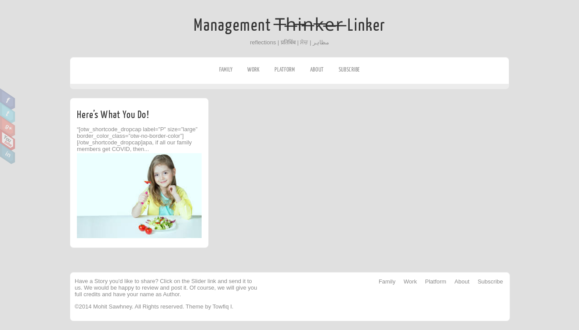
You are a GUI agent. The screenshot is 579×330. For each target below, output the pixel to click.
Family (225, 69)
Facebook (7, 99)
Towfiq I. (223, 306)
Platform (285, 69)
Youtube (7, 140)
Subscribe (349, 69)
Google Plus (7, 126)
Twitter (7, 113)
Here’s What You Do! (113, 114)
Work (253, 69)
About (317, 69)
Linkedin (7, 154)
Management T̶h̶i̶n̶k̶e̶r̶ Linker (290, 25)
